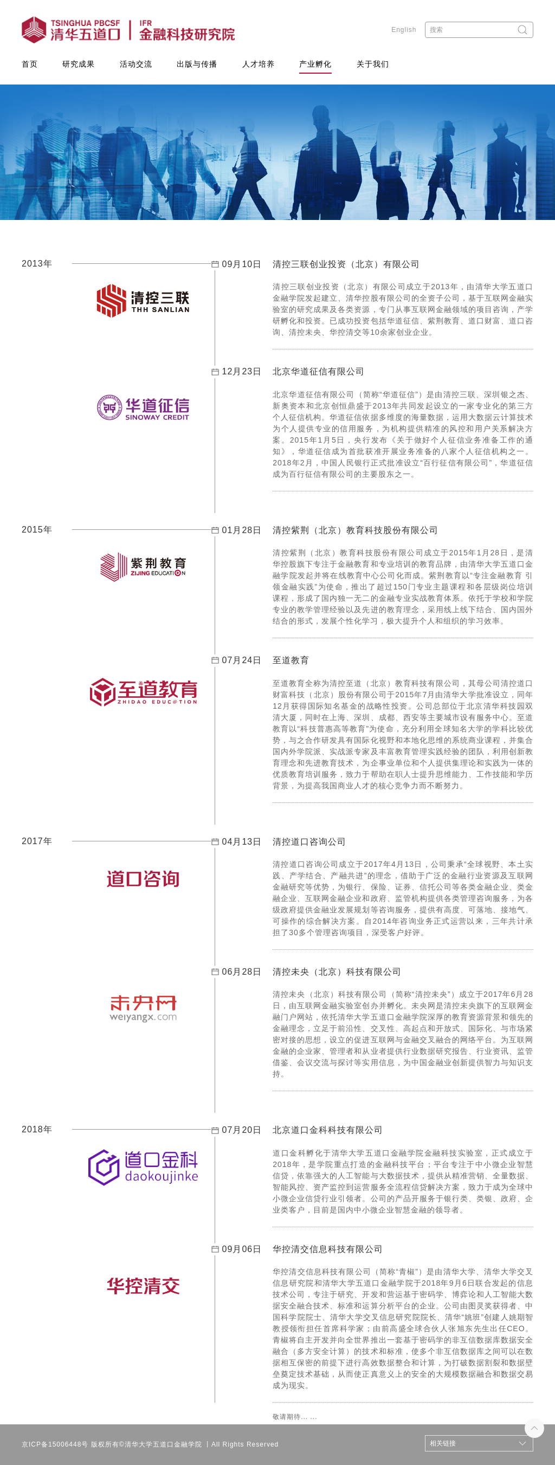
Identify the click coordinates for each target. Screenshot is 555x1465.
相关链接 (443, 1443)
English (403, 30)
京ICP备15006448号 (55, 1444)
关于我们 (373, 64)
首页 (30, 64)
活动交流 (136, 64)
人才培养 (258, 64)
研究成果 (78, 64)
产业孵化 (315, 64)
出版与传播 (197, 64)
